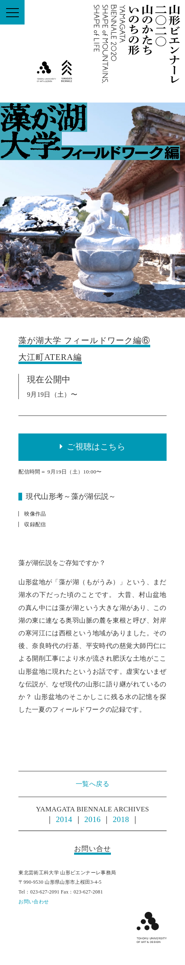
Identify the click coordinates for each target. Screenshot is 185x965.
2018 (121, 819)
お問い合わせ (33, 902)
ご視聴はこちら (96, 446)
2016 (92, 819)
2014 (64, 819)
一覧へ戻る (92, 783)
